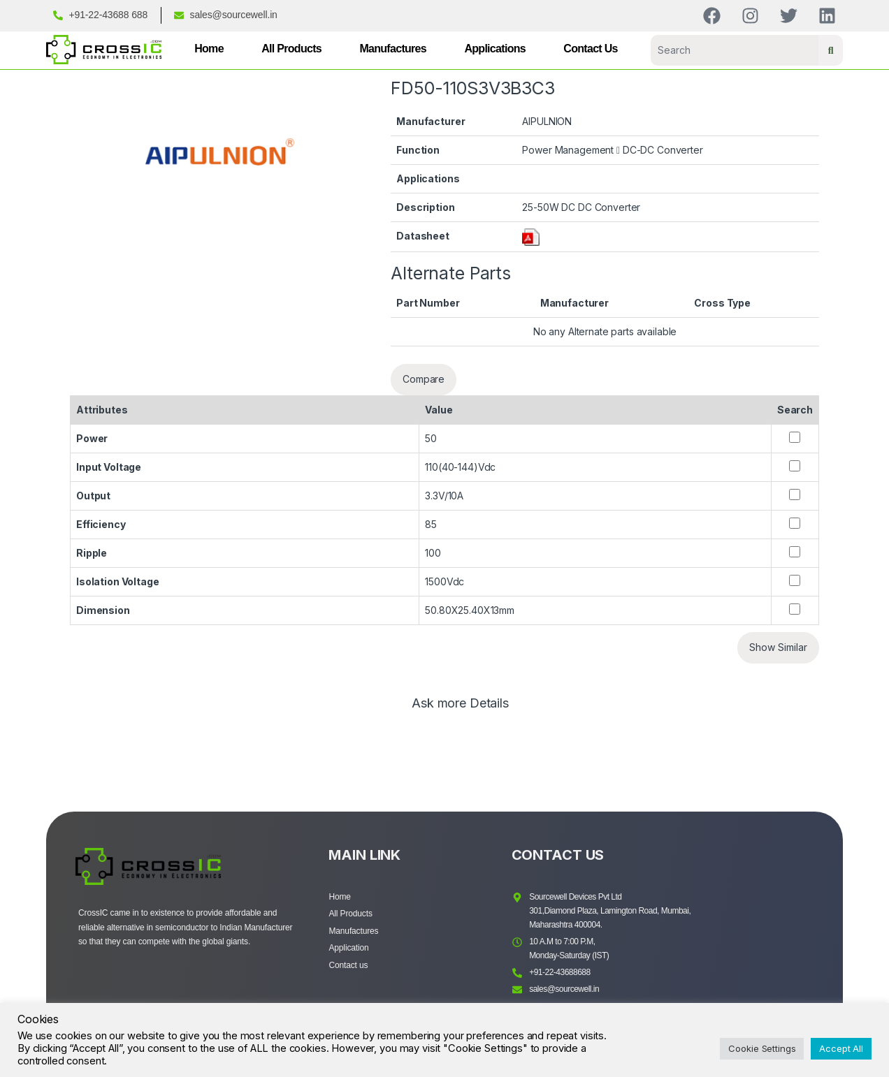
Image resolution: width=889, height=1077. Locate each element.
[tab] (460, 709)
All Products (291, 48)
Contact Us (590, 48)
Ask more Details (460, 703)
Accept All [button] (841, 1048)
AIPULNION (547, 121)
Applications (495, 48)
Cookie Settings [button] (761, 1048)
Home (209, 48)
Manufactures (392, 48)
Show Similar (778, 647)
